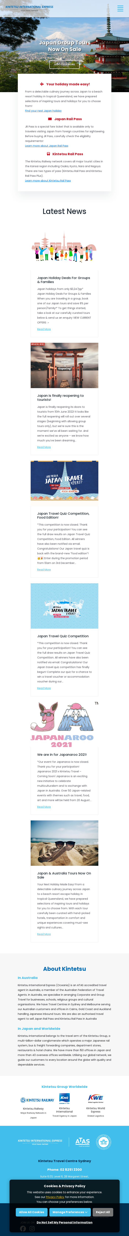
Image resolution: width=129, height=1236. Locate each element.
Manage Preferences (70, 1212)
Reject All (103, 1212)
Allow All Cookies (31, 1212)
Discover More (64, 64)
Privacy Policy (55, 1197)
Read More (44, 329)
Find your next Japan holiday (43, 111)
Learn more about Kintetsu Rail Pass (48, 180)
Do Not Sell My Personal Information (64, 1222)
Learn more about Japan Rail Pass (46, 146)
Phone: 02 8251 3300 (64, 1169)
